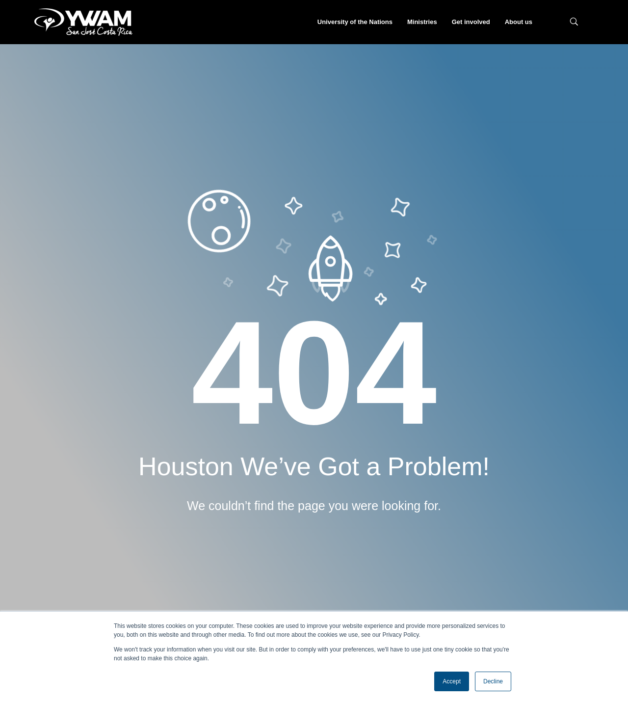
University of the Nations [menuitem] (354, 22)
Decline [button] (493, 681)
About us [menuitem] (518, 22)
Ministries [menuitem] (422, 22)
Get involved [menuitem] (471, 22)
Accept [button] (452, 681)
